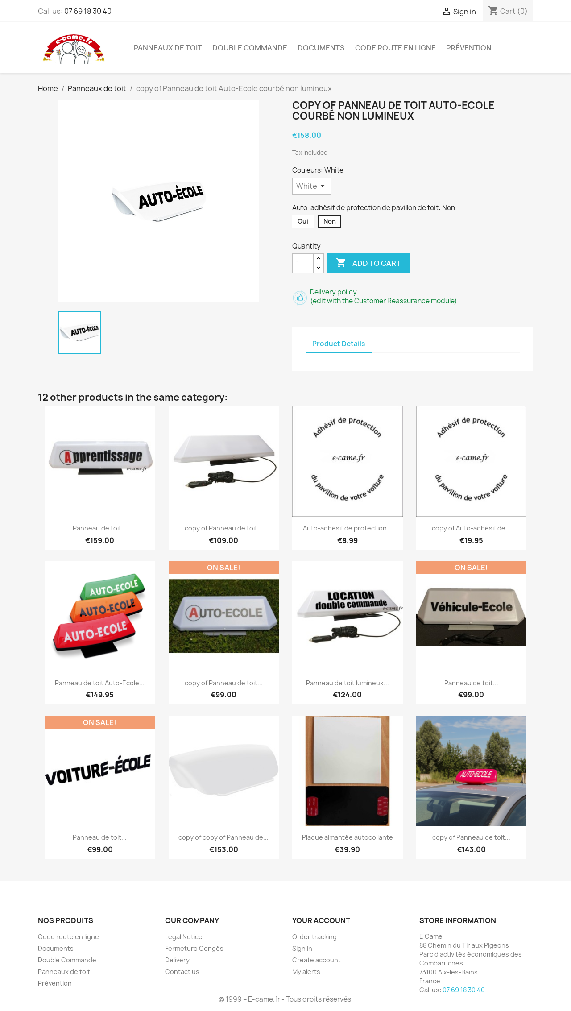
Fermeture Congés (194, 948)
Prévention (469, 48)
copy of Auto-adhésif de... (471, 528)
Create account (316, 960)
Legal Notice (184, 936)
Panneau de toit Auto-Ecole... (100, 683)
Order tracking (314, 936)
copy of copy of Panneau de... (223, 837)
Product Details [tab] (338, 343)
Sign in (302, 948)
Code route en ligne (395, 48)
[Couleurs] (311, 186)
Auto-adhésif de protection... (347, 528)
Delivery (177, 960)
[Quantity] (303, 263)
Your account (321, 920)
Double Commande (249, 48)
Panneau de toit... (100, 528)
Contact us (182, 971)
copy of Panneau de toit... (224, 528)
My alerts (306, 971)
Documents (321, 48)
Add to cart (368, 263)
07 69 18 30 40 (88, 11)
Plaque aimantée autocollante (347, 837)
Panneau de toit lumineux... (347, 683)
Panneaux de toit (168, 48)
